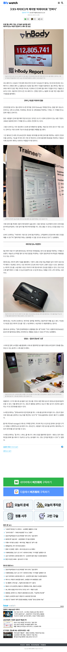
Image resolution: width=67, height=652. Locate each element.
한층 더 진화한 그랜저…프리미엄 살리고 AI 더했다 (20, 549)
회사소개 (22, 645)
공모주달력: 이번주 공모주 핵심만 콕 (15, 620)
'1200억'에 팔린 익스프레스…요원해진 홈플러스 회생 (21, 529)
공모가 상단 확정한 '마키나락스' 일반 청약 (25, 622)
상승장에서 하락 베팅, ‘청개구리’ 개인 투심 (25, 635)
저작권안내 (43, 645)
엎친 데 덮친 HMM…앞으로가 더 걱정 (16, 559)
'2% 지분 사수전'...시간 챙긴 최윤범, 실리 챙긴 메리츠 (28, 612)
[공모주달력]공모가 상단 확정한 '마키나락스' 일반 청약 (21, 536)
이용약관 (28, 645)
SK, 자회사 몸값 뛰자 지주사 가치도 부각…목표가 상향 (21, 589)
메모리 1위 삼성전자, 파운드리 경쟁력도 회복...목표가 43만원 (23, 586)
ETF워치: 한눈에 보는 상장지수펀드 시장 (16, 630)
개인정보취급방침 (35, 645)
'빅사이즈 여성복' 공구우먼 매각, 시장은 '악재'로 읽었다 (29, 616)
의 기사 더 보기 (10, 447)
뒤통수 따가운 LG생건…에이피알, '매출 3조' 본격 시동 (21, 542)
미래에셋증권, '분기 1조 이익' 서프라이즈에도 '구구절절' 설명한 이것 (25, 552)
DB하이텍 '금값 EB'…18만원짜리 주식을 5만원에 (20, 539)
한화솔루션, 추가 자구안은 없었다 (15, 546)
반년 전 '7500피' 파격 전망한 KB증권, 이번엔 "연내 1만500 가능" (24, 599)
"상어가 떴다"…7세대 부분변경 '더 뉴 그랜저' (18, 532)
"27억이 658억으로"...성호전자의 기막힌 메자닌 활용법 (29, 614)
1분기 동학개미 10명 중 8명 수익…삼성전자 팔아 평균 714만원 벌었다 (26, 556)
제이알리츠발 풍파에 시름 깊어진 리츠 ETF (26, 637)
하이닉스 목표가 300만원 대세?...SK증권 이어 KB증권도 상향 (23, 579)
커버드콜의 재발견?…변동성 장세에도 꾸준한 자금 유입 (29, 633)
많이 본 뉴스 (7, 525)
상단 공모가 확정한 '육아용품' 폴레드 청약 (25, 624)
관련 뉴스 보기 (7, 451)
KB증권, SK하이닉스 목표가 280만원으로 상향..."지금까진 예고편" (25, 593)
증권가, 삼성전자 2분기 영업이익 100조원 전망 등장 (20, 596)
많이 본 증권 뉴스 (8, 565)
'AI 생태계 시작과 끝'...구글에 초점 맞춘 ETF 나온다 (20, 583)
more (62, 606)
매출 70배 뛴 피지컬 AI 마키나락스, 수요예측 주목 (27, 626)
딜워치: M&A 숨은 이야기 (11, 609)
